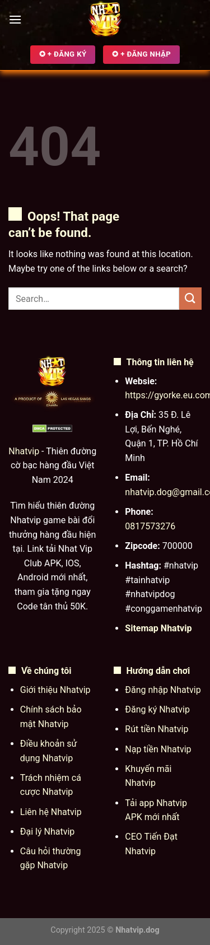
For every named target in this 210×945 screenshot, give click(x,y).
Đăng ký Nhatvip (157, 709)
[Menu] (15, 19)
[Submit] (190, 298)
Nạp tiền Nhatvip (158, 749)
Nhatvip (23, 451)
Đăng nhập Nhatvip (162, 690)
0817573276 (150, 526)
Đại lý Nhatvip (47, 831)
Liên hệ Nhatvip (51, 812)
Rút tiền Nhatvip (156, 729)
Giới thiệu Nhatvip (55, 690)
